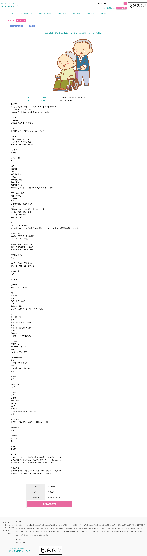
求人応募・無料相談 (26, 13)
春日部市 (33, 532)
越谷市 (26, 535)
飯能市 (36, 535)
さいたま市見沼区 (104, 525)
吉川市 (94, 528)
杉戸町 (48, 532)
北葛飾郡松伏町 (70, 528)
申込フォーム (9, 525)
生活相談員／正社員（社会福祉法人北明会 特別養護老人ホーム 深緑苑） (73, 33)
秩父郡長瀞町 (126, 532)
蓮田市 (142, 532)
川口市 (123, 528)
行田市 (21, 535)
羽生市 (132, 532)
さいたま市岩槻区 (61, 525)
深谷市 (90, 532)
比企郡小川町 (65, 532)
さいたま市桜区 (72, 525)
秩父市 (109, 532)
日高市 (27, 532)
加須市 (42, 528)
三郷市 (120, 525)
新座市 (23, 532)
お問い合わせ (90, 13)
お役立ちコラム (62, 13)
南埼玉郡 (78, 528)
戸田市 (142, 528)
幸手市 (133, 528)
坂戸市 (104, 528)
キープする (21, 21)
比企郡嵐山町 (74, 532)
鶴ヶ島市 (46, 535)
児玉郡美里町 (141, 525)
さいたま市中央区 (28, 525)
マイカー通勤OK (16, 26)
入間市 (18, 528)
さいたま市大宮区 (50, 525)
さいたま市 (19, 525)
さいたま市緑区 (93, 525)
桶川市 (59, 532)
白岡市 (104, 532)
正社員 (32, 26)
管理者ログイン (9, 533)
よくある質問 (76, 13)
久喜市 (134, 525)
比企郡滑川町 (83, 532)
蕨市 (17, 535)
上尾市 (124, 525)
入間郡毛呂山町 (30, 528)
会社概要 (103, 13)
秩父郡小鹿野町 (116, 532)
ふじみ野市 (113, 525)
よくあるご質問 (9, 527)
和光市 (99, 528)
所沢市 (18, 532)
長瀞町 (31, 535)
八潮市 (37, 528)
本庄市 (43, 532)
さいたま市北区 (39, 525)
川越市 (128, 528)
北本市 (47, 528)
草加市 (137, 532)
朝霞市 (38, 532)
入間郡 (23, 528)
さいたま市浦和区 (82, 525)
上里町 (129, 525)
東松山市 (53, 532)
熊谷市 (94, 532)
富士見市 (117, 528)
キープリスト (103, 8)
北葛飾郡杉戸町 (60, 528)
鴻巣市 (40, 535)
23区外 (24, 542)
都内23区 (18, 542)
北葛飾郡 (52, 528)
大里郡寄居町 (110, 528)
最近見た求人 (111, 8)
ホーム (12, 13)
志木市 (138, 528)
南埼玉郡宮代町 (86, 528)
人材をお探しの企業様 (45, 13)
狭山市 (99, 532)
